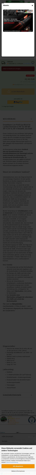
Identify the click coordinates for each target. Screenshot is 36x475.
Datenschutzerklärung (12, 462)
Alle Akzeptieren (18, 466)
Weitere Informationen (18, 471)
